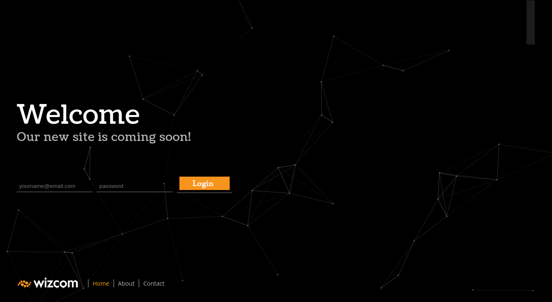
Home (101, 283)
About (126, 283)
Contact (153, 283)
